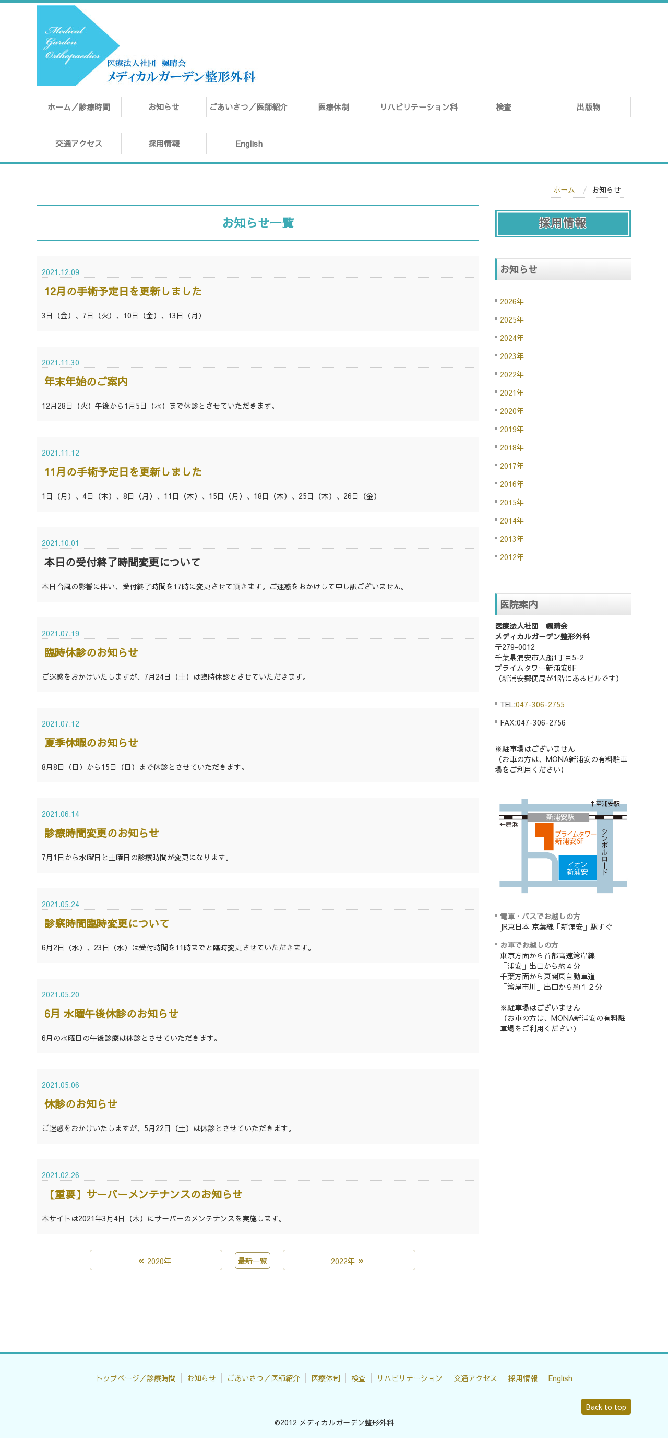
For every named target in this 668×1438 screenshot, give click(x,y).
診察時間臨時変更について (107, 923)
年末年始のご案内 (86, 381)
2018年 (512, 447)
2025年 (512, 319)
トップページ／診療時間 (136, 1378)
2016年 (512, 484)
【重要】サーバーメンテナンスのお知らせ (143, 1194)
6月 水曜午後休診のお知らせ (111, 1013)
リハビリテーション (410, 1378)
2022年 (512, 374)
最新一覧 (252, 1260)
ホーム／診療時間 (78, 106)
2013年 (512, 538)
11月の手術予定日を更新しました (123, 472)
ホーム (564, 189)
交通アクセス (78, 143)
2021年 (512, 392)
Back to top (606, 1406)
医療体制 (333, 106)
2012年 (512, 557)
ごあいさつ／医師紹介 (248, 106)
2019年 (512, 429)
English (249, 143)
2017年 (512, 465)
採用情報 (164, 143)
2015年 (512, 502)
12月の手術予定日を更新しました (123, 291)
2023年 (512, 356)
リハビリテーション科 (418, 106)
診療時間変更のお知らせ (101, 833)
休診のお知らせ (80, 1104)
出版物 (588, 106)
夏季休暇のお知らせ (91, 742)
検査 (503, 106)
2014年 (512, 520)
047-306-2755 (540, 704)
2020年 (512, 411)
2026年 (512, 301)
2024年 (512, 337)
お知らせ (164, 106)
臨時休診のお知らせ (91, 652)
